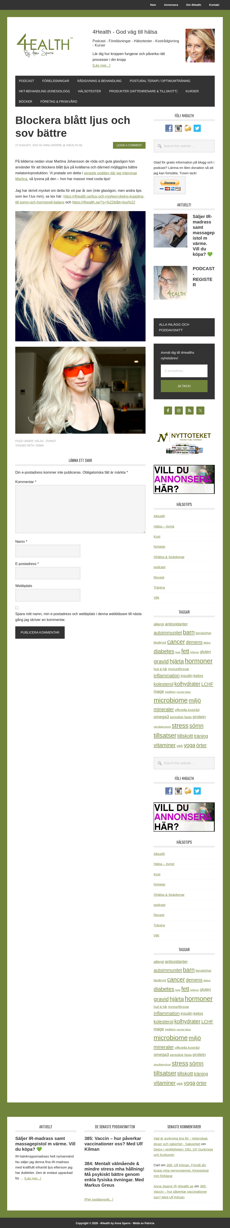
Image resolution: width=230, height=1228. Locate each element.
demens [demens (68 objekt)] (194, 640)
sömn (39, 444)
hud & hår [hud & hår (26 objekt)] (160, 668)
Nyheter (160, 545)
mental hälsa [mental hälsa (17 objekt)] (184, 690)
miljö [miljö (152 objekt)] (195, 699)
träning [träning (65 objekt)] (201, 734)
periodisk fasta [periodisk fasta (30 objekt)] (181, 716)
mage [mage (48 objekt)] (159, 690)
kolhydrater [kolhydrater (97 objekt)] (187, 682)
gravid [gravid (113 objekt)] (161, 660)
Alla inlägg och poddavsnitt (174, 326)
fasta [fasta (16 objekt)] (177, 650)
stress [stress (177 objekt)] (180, 724)
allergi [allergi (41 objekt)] (159, 623)
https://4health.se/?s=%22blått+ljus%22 (103, 201)
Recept (159, 576)
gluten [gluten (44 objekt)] (205, 650)
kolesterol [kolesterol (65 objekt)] (163, 682)
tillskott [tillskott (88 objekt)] (185, 735)
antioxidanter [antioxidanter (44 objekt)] (176, 623)
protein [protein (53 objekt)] (199, 715)
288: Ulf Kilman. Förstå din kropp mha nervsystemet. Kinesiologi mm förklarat (181, 1169)
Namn (21, 540)
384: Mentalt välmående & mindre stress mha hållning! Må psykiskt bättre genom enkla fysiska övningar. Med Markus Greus (114, 1173)
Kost (157, 535)
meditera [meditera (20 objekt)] (170, 690)
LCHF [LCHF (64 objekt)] (207, 682)
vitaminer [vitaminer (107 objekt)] (165, 744)
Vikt (156, 596)
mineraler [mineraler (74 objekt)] (164, 708)
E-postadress (27, 562)
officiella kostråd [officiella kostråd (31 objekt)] (187, 709)
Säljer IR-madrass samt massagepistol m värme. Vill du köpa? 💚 (45, 1143)
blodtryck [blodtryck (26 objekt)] (160, 641)
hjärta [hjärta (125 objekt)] (177, 660)
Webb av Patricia (143, 1222)
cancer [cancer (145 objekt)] (176, 640)
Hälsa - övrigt (45, 440)
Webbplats (23, 585)
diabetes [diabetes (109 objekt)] (164, 650)
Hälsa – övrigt (164, 525)
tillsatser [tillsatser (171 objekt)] (165, 734)
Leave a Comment (129, 144)
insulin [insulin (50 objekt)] (186, 674)
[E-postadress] (184, 369)
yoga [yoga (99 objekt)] (189, 744)
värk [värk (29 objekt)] (180, 745)
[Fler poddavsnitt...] (98, 1198)
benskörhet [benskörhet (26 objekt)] (203, 632)
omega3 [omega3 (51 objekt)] (161, 715)
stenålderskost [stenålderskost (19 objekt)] (162, 725)
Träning (159, 586)
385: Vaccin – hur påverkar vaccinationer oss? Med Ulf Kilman (113, 1143)
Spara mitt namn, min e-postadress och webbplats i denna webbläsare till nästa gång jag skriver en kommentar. (78, 616)
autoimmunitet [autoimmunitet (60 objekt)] (168, 631)
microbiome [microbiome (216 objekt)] (171, 698)
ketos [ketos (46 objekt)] (198, 674)
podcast (160, 566)
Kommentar (25, 480)
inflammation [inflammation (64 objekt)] (167, 674)
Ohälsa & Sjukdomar (169, 555)
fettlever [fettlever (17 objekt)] (194, 650)
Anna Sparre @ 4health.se (173, 1185)
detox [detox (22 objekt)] (206, 641)
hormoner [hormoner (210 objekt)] (199, 659)
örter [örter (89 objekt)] (201, 744)
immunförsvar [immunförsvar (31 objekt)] (178, 668)
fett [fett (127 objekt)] (185, 650)
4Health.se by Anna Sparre (45, 45)
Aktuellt (159, 515)
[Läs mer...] (101, 65)
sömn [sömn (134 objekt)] (196, 724)
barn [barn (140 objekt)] (189, 630)
